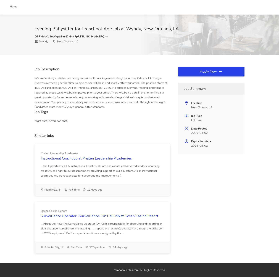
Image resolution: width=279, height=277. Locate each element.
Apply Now (211, 71)
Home (13, 7)
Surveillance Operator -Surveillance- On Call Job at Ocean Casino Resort (99, 216)
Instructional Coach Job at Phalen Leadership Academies (86, 158)
